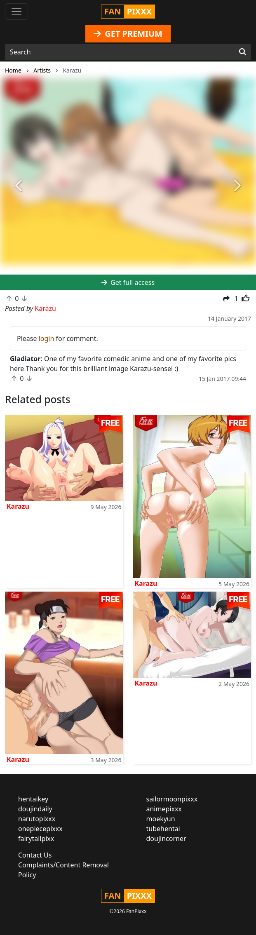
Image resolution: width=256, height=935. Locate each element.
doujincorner (166, 838)
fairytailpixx (36, 838)
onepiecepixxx (40, 828)
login (46, 338)
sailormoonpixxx (172, 798)
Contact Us (35, 855)
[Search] (242, 52)
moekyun (160, 818)
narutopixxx (36, 818)
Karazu (18, 506)
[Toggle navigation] (16, 11)
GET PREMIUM (128, 33)
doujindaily (35, 808)
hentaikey (33, 798)
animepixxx (164, 808)
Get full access (128, 282)
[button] (19, 186)
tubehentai (163, 828)
